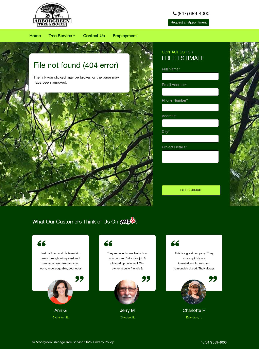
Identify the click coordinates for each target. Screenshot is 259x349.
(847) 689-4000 (193, 14)
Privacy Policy (103, 342)
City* (166, 131)
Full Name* (171, 69)
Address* (169, 116)
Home (35, 36)
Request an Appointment (189, 22)
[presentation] (190, 174)
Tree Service (60, 36)
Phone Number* (175, 100)
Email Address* (174, 84)
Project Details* (174, 147)
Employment (125, 36)
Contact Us (94, 36)
